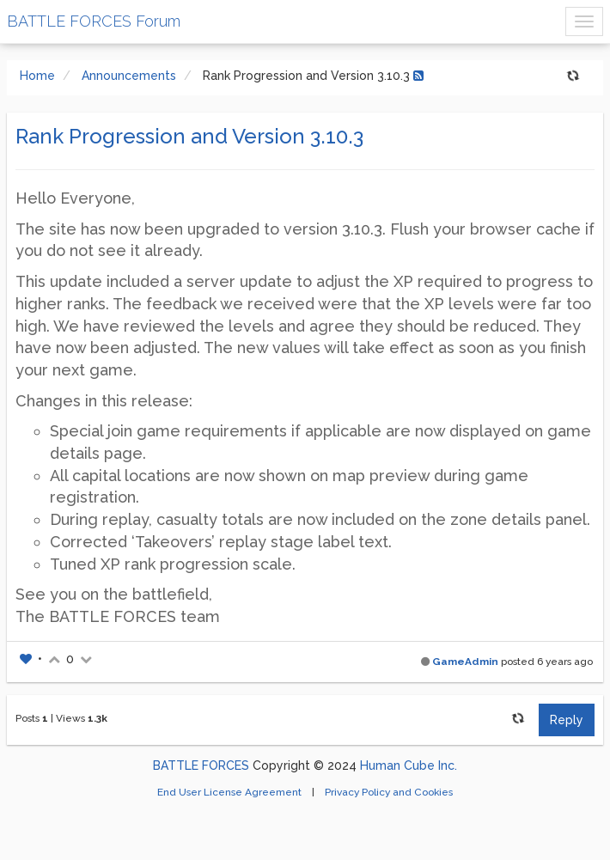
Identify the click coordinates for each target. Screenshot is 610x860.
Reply (566, 720)
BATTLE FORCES (201, 765)
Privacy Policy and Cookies (389, 792)
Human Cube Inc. (408, 765)
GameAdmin (465, 662)
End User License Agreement (230, 792)
